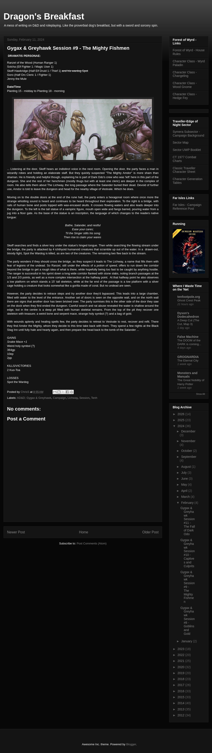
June (185, 478)
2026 (181, 414)
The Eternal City (187, 360)
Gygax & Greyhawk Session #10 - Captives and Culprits (187, 553)
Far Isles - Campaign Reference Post (187, 206)
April (184, 490)
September (188, 456)
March (186, 496)
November (188, 441)
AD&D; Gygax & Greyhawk (34, 397)
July (184, 472)
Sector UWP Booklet (187, 150)
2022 (181, 655)
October (187, 451)
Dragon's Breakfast (44, 16)
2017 (181, 685)
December (188, 431)
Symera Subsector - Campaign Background (188, 133)
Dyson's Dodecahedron (188, 314)
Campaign (59, 397)
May (184, 484)
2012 (181, 715)
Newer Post (16, 532)
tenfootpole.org (188, 297)
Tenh (94, 397)
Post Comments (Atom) (91, 543)
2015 (181, 697)
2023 (181, 649)
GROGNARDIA (188, 357)
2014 (181, 703)
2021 (181, 661)
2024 (181, 426)
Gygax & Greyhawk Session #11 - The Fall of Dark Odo (187, 521)
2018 (181, 679)
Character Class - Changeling (185, 74)
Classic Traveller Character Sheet (184, 170)
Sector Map (181, 142)
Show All (200, 394)
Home (83, 532)
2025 (181, 420)
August (186, 466)
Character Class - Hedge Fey (185, 96)
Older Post (150, 532)
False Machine (188, 336)
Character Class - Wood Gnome (185, 85)
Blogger (131, 744)
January (187, 641)
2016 (181, 691)
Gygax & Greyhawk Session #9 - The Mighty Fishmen (187, 586)
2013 (181, 709)
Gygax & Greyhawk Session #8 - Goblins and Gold (187, 621)
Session (84, 397)
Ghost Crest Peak (189, 300)
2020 (181, 667)
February (187, 502)
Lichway (73, 397)
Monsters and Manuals (187, 374)
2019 (181, 673)
